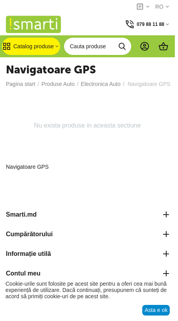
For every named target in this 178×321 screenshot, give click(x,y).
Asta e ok (156, 310)
